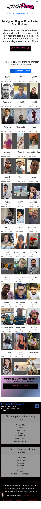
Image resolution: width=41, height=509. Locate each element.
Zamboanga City (20, 438)
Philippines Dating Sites (12, 485)
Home (10, 13)
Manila (20, 428)
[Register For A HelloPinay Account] (20, 48)
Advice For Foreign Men (12, 488)
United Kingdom (20, 460)
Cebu (20, 433)
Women (19, 71)
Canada (20, 466)
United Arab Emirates (20, 474)
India (21, 468)
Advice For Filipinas (29, 488)
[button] (37, 2)
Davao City (20, 430)
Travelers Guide (10, 491)
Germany (20, 471)
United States (20, 458)
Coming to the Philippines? (12, 404)
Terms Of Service (7, 500)
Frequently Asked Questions (27, 491)
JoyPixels (26, 495)
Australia (20, 463)
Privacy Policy (18, 500)
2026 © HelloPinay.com (32, 500)
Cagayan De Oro (20, 441)
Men (28, 71)
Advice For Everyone (29, 485)
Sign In (30, 13)
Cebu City (20, 425)
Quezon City (20, 436)
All (12, 71)
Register (20, 13)
